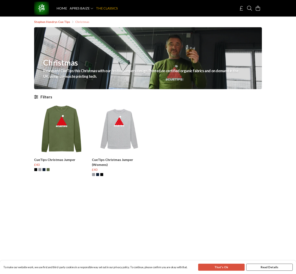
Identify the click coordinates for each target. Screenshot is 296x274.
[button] (35, 169)
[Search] (249, 8)
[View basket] (258, 8)
